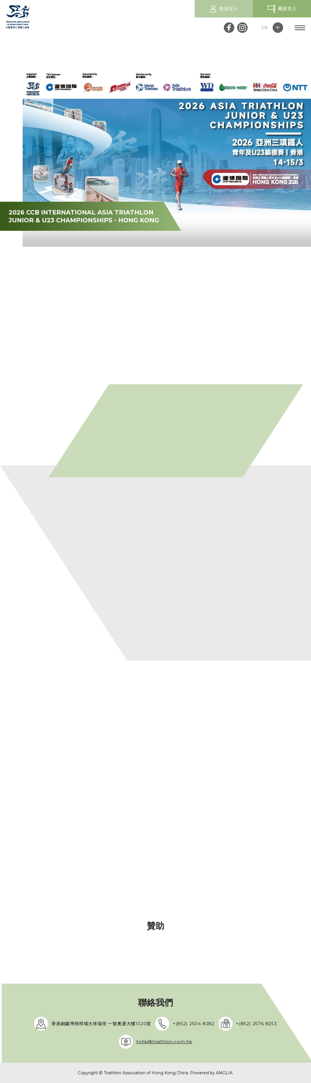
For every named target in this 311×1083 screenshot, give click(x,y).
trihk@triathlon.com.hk (164, 1041)
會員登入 (228, 8)
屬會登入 (287, 8)
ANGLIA (224, 1072)
